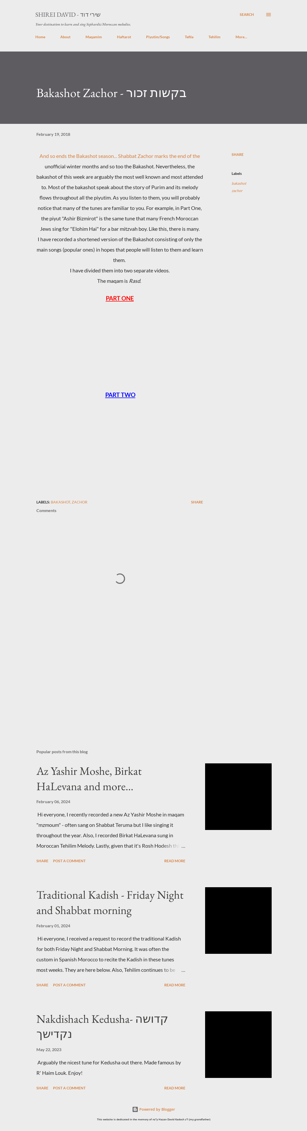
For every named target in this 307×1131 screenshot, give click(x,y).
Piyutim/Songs (158, 37)
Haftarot (124, 37)
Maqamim (94, 37)
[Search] (247, 14)
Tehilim (214, 37)
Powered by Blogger (153, 1109)
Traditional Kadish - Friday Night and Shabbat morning (110, 902)
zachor (237, 190)
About (65, 37)
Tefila (189, 37)
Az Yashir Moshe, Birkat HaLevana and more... (89, 778)
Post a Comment (69, 861)
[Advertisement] (119, 684)
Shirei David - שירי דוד (68, 14)
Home (40, 37)
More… (241, 37)
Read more (174, 861)
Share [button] (238, 154)
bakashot (239, 183)
